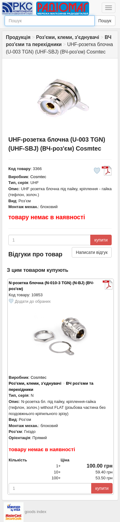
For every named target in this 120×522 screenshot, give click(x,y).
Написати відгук (92, 252)
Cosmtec (38, 176)
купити (101, 239)
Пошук (104, 20)
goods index (35, 511)
